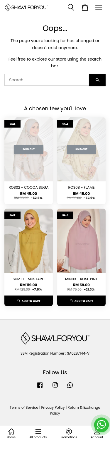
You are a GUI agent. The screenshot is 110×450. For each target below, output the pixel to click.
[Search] (46, 80)
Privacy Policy (53, 407)
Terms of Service (24, 407)
